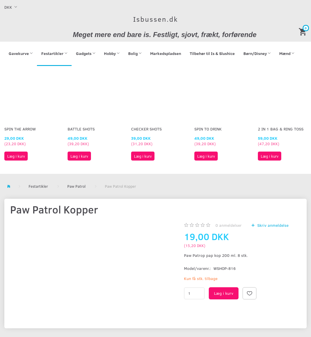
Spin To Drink (208, 129)
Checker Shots (146, 129)
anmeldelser (228, 225)
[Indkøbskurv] (303, 31)
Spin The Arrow (20, 129)
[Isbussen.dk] (155, 19)
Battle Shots (81, 129)
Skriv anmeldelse (272, 225)
